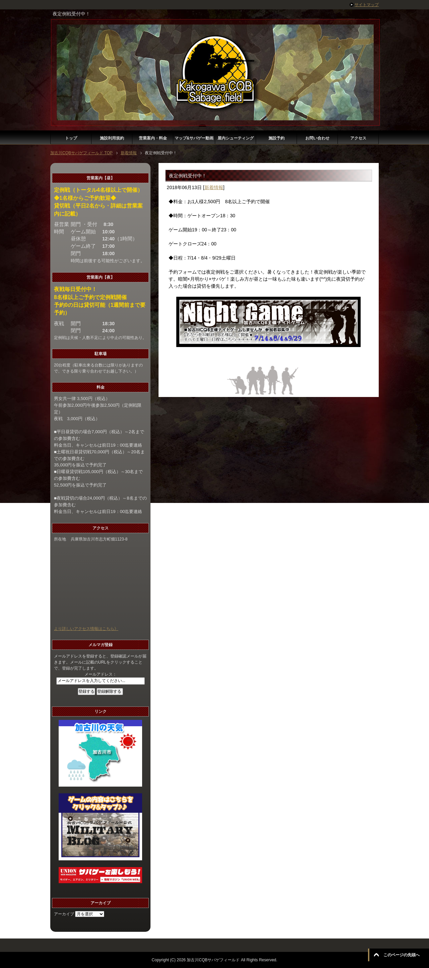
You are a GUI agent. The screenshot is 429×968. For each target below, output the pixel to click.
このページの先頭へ (401, 955)
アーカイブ (64, 914)
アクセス (358, 138)
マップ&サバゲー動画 (194, 138)
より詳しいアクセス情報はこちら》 (86, 628)
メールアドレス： (100, 674)
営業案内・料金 (153, 138)
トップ (71, 138)
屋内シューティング (236, 138)
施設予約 (276, 138)
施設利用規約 (112, 138)
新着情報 (213, 187)
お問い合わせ (317, 138)
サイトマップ (367, 4)
